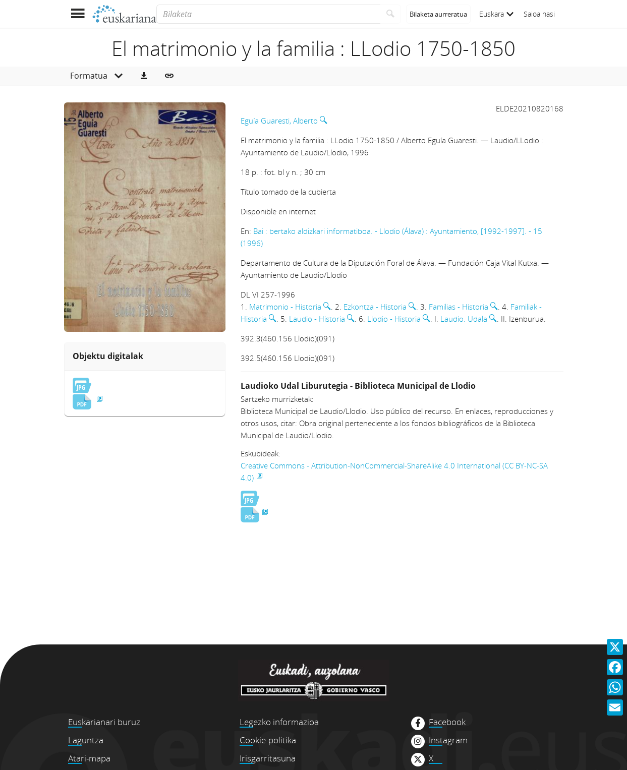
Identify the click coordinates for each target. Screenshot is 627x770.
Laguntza (85, 740)
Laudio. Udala (463, 319)
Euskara (496, 14)
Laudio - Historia (317, 319)
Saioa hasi (539, 14)
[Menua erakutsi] (78, 14)
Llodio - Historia (394, 319)
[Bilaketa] (268, 14)
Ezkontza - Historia (375, 307)
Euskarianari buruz (104, 722)
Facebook (447, 722)
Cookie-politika (268, 740)
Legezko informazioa (279, 722)
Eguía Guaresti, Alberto (279, 120)
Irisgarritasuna (268, 758)
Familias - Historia (458, 307)
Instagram (448, 740)
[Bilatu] (390, 14)
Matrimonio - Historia (285, 307)
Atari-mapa (89, 758)
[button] (144, 76)
